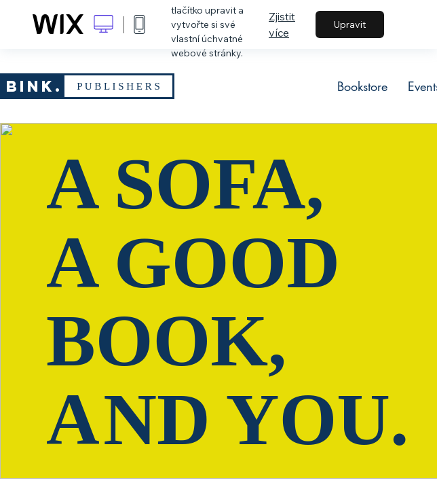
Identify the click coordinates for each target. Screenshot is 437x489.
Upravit (350, 24)
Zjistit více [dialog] (282, 24)
